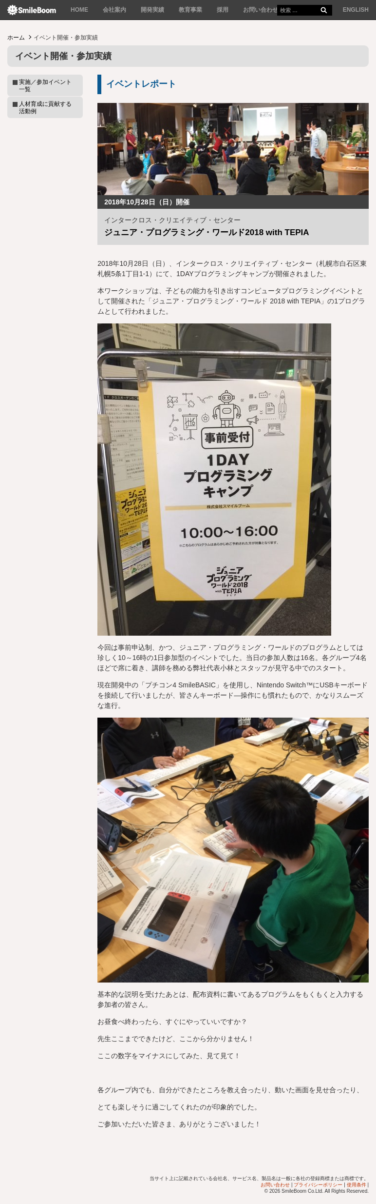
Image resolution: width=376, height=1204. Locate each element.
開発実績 (152, 9)
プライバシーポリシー (318, 1184)
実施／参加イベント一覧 (45, 85)
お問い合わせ (260, 9)
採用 (222, 9)
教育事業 (190, 9)
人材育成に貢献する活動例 (45, 107)
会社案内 (114, 9)
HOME (79, 9)
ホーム (16, 37)
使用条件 (356, 1184)
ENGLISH (356, 9)
